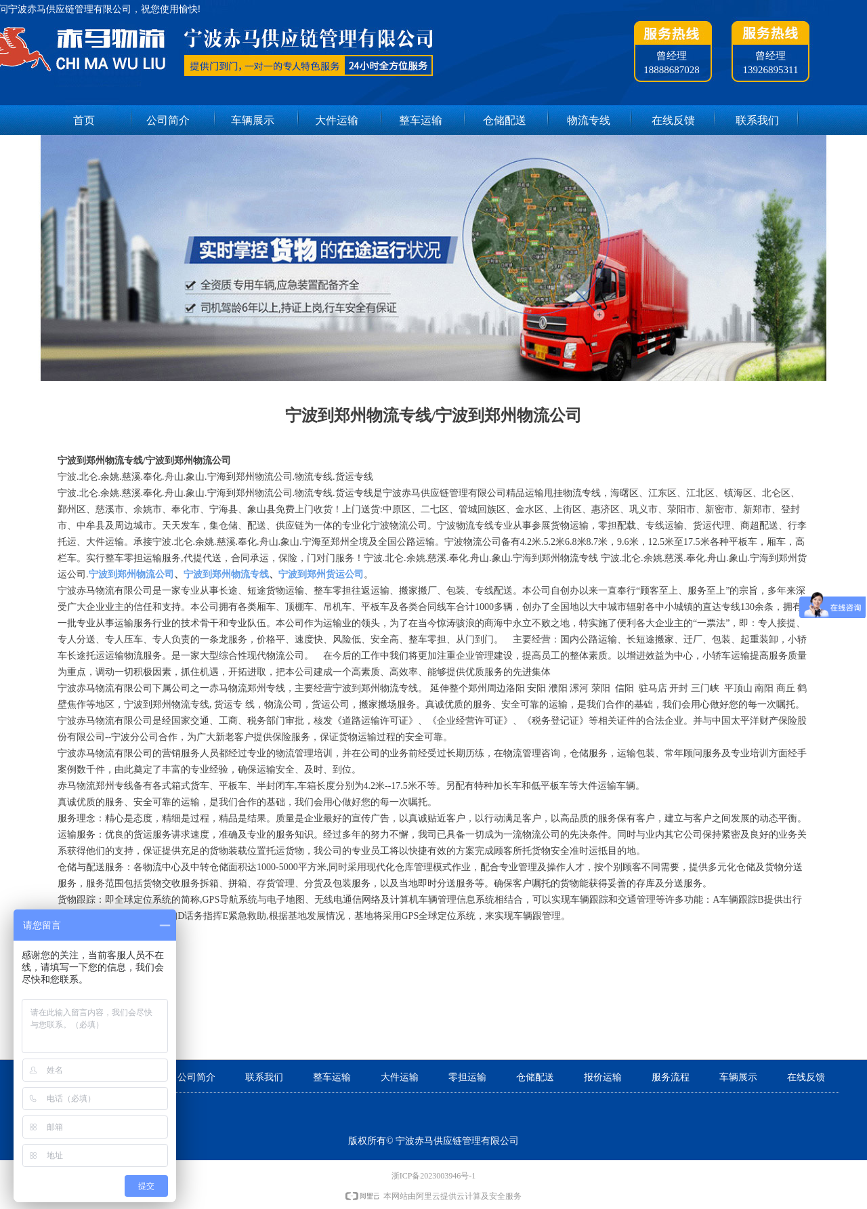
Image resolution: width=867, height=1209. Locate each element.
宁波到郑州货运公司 (321, 574)
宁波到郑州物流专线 (226, 574)
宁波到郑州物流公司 (131, 574)
